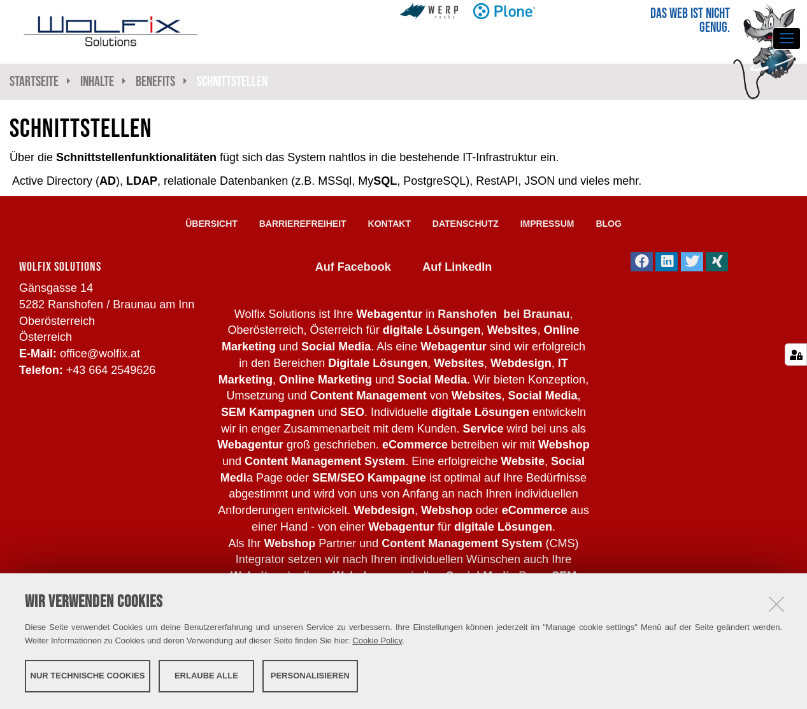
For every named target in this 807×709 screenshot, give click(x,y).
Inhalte (97, 81)
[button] (642, 261)
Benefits (155, 81)
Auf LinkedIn (457, 267)
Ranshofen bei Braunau (503, 314)
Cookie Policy (377, 640)
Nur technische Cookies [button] (88, 675)
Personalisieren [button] (310, 675)
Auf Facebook (353, 267)
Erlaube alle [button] (206, 675)
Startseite (34, 81)
